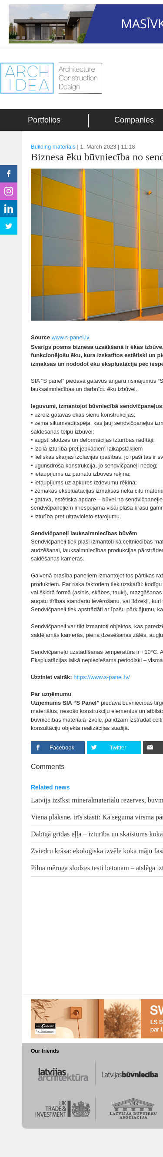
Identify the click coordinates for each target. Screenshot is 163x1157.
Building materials (53, 146)
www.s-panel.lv (71, 337)
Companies (134, 120)
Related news (50, 787)
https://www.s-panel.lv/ (101, 677)
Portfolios (44, 120)
